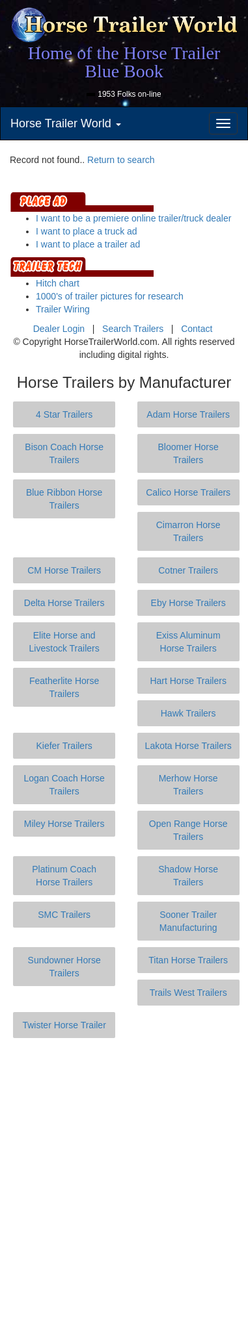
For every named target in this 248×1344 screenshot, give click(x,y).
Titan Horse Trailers (188, 960)
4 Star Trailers (64, 414)
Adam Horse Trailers (188, 414)
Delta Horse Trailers (64, 603)
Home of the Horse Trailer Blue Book (124, 62)
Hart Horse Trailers (188, 681)
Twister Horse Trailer (63, 1025)
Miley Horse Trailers (64, 823)
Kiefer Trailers (64, 746)
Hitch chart (57, 283)
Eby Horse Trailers (188, 603)
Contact (196, 328)
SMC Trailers (64, 914)
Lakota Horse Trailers (188, 746)
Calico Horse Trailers (188, 492)
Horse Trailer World (65, 123)
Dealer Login (59, 328)
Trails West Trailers (188, 992)
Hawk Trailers (188, 713)
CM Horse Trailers (64, 570)
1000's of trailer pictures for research (110, 296)
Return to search (121, 160)
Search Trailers (132, 328)
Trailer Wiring (63, 309)
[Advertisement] (124, 1191)
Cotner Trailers (188, 570)
